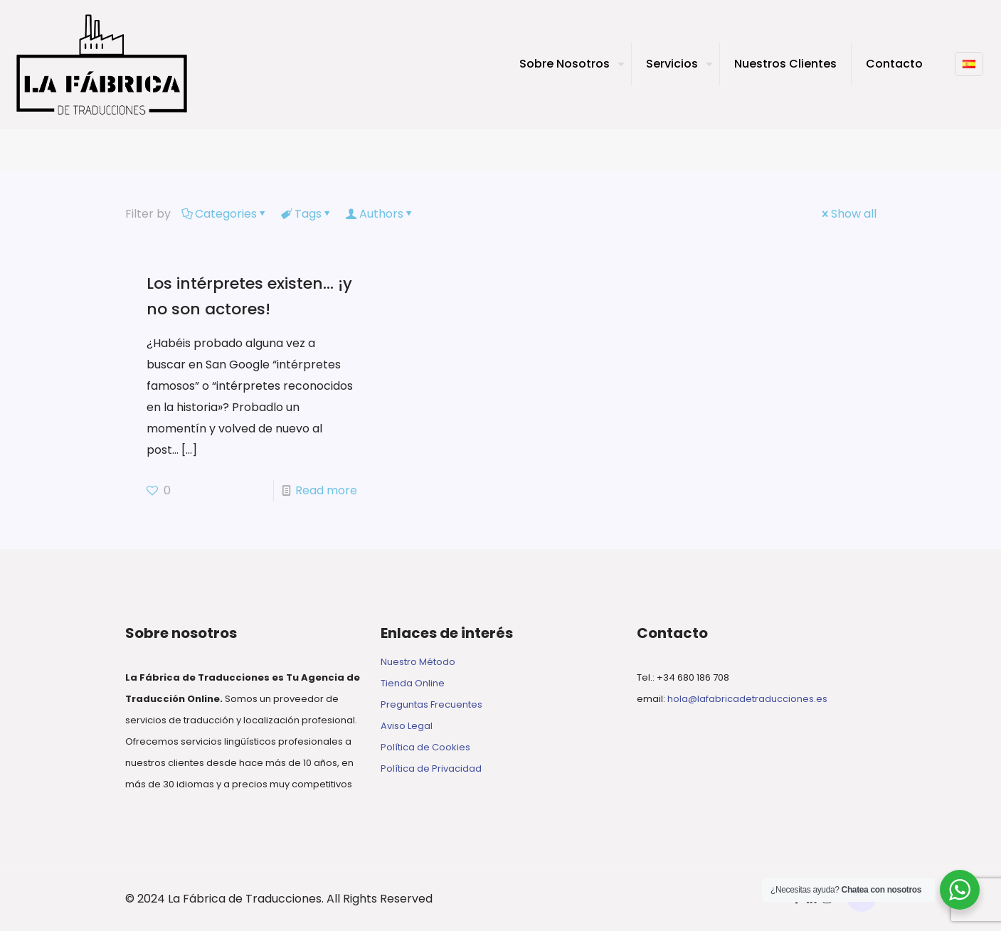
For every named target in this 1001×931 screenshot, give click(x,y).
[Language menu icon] (969, 64)
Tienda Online (413, 683)
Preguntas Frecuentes (431, 704)
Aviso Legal (407, 726)
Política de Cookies (425, 747)
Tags (307, 214)
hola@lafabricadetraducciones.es (747, 699)
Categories (224, 214)
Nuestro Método (418, 662)
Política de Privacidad (431, 768)
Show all (848, 214)
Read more (326, 490)
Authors (380, 214)
